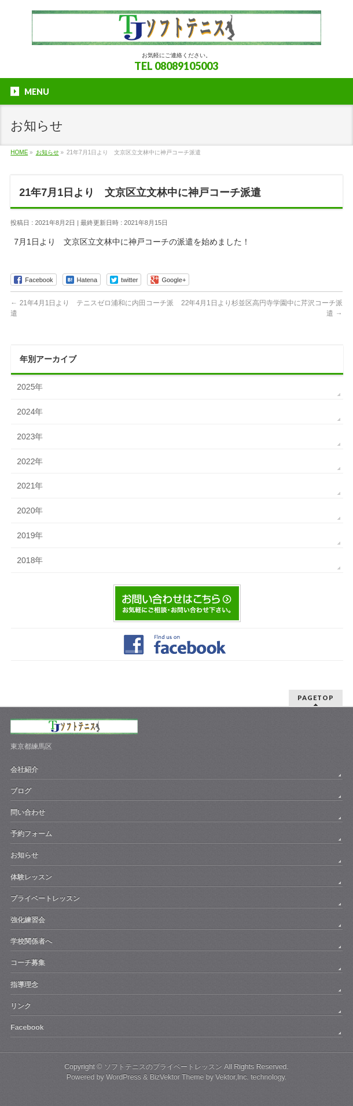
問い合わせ (27, 812)
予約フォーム (31, 834)
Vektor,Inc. (232, 1077)
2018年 (30, 560)
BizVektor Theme (177, 1077)
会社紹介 (24, 769)
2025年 (30, 386)
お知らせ (24, 855)
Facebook (26, 1027)
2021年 (30, 485)
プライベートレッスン (45, 898)
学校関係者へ (31, 941)
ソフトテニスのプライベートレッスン (163, 1067)
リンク (20, 1006)
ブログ (20, 791)
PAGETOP (315, 697)
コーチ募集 (27, 963)
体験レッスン (31, 877)
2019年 (30, 535)
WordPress (123, 1077)
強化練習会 (27, 920)
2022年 (30, 461)
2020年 (30, 510)
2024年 (30, 411)
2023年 (30, 436)
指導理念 (24, 985)
